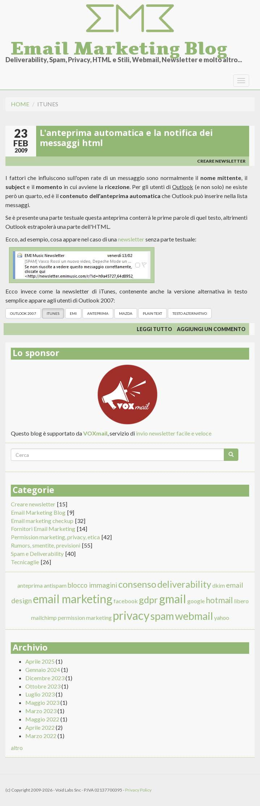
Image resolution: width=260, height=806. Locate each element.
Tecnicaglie (25, 561)
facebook (126, 600)
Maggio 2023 (42, 702)
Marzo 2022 (40, 735)
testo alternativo (189, 313)
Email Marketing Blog (119, 46)
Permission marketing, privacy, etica (55, 536)
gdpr (148, 599)
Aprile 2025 (40, 661)
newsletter (131, 239)
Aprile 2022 (40, 727)
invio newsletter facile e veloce (174, 433)
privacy (131, 615)
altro (17, 747)
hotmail (219, 600)
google (196, 600)
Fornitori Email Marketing (43, 528)
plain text (152, 313)
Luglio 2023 (40, 694)
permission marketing (85, 617)
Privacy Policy (138, 790)
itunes (53, 313)
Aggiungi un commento (211, 329)
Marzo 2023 (40, 710)
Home (20, 103)
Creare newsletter (221, 161)
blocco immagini (92, 585)
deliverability (184, 584)
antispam (55, 585)
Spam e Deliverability (37, 553)
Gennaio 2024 (42, 669)
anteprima (97, 313)
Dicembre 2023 (44, 677)
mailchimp (44, 617)
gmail (172, 599)
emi (73, 313)
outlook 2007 (23, 313)
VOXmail (95, 433)
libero (241, 600)
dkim (218, 585)
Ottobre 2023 (42, 686)
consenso (137, 584)
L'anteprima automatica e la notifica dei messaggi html (126, 139)
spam (162, 616)
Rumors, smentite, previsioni (45, 545)
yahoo (221, 617)
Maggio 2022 (42, 719)
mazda (125, 313)
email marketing (72, 599)
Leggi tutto (154, 329)
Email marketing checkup (42, 520)
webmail (194, 616)
